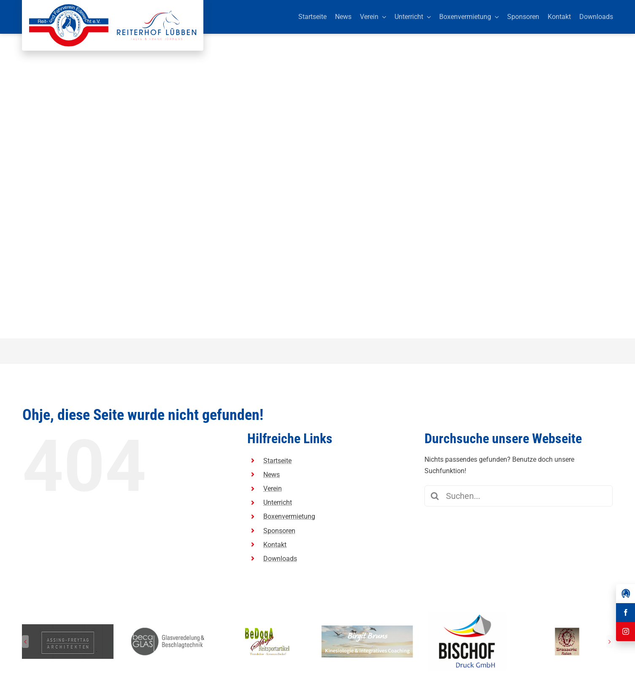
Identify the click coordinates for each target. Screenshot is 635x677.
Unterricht (277, 502)
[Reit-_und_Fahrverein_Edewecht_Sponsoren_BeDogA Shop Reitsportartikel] (267, 629)
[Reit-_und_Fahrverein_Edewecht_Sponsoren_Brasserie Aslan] (567, 629)
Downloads (280, 559)
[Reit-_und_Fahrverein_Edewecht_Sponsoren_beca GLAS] (167, 629)
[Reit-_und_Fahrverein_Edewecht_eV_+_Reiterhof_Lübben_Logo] (112, 7)
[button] (25, 641)
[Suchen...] (518, 495)
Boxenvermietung (289, 516)
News (271, 475)
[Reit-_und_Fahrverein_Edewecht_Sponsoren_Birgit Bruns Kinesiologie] (367, 629)
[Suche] (435, 495)
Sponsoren (279, 531)
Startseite (277, 461)
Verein (272, 489)
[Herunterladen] (467, 615)
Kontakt (274, 545)
